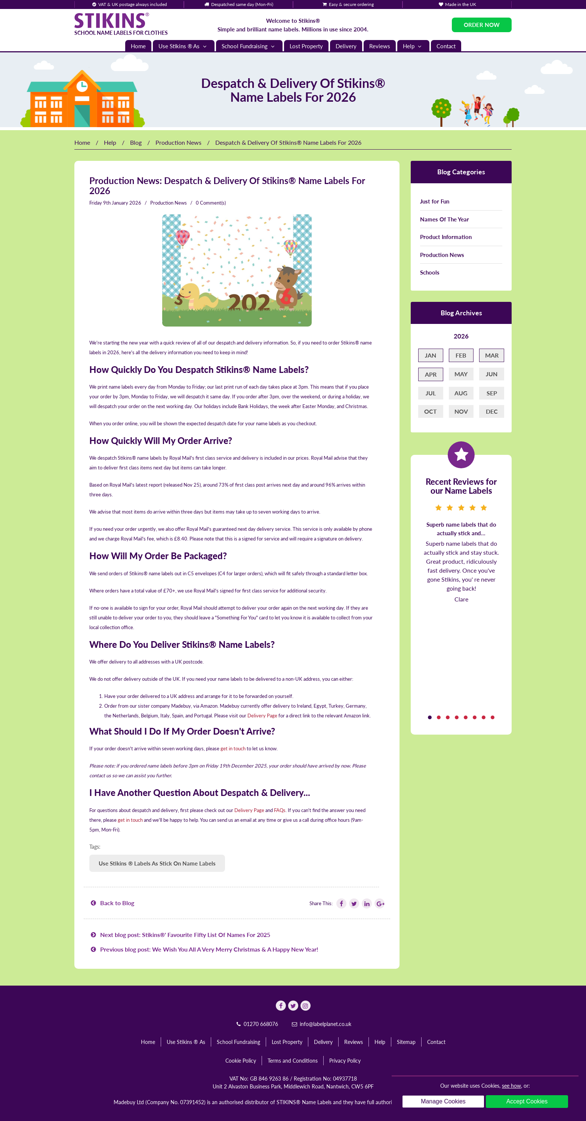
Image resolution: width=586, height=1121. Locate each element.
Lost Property (306, 46)
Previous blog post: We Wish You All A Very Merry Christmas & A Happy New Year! (203, 949)
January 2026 (126, 203)
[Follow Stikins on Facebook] (340, 903)
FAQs (280, 810)
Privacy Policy (345, 1060)
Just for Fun (434, 201)
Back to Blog (111, 902)
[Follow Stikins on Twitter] (353, 903)
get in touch (233, 748)
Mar (492, 355)
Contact (446, 46)
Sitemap (406, 1042)
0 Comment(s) (211, 203)
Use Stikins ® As (183, 46)
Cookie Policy (240, 1060)
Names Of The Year (444, 219)
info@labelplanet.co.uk (321, 1024)
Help (413, 46)
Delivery (346, 46)
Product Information (446, 236)
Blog (136, 142)
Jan (430, 355)
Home (138, 46)
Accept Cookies (527, 1101)
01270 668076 (256, 1024)
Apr (431, 374)
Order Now (482, 24)
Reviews (379, 46)
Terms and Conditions (293, 1060)
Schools (430, 272)
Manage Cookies (443, 1101)
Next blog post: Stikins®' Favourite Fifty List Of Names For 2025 (179, 934)
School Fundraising (249, 46)
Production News (178, 142)
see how (511, 1085)
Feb (461, 355)
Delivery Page (262, 716)
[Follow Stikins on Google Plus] (379, 903)
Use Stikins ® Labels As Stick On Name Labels (157, 863)
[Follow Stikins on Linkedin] (366, 903)
